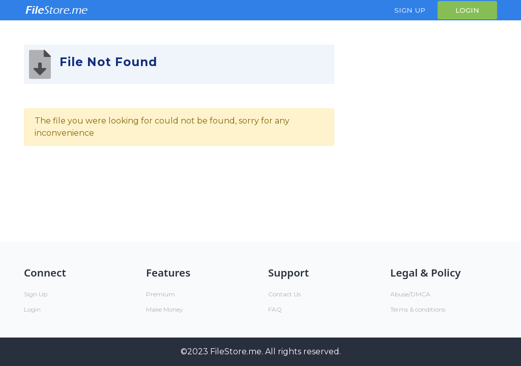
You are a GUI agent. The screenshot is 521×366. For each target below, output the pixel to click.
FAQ (275, 309)
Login (467, 10)
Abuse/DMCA (410, 294)
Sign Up (409, 10)
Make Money (164, 309)
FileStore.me (236, 351)
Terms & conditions (417, 309)
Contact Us (284, 294)
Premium (160, 294)
